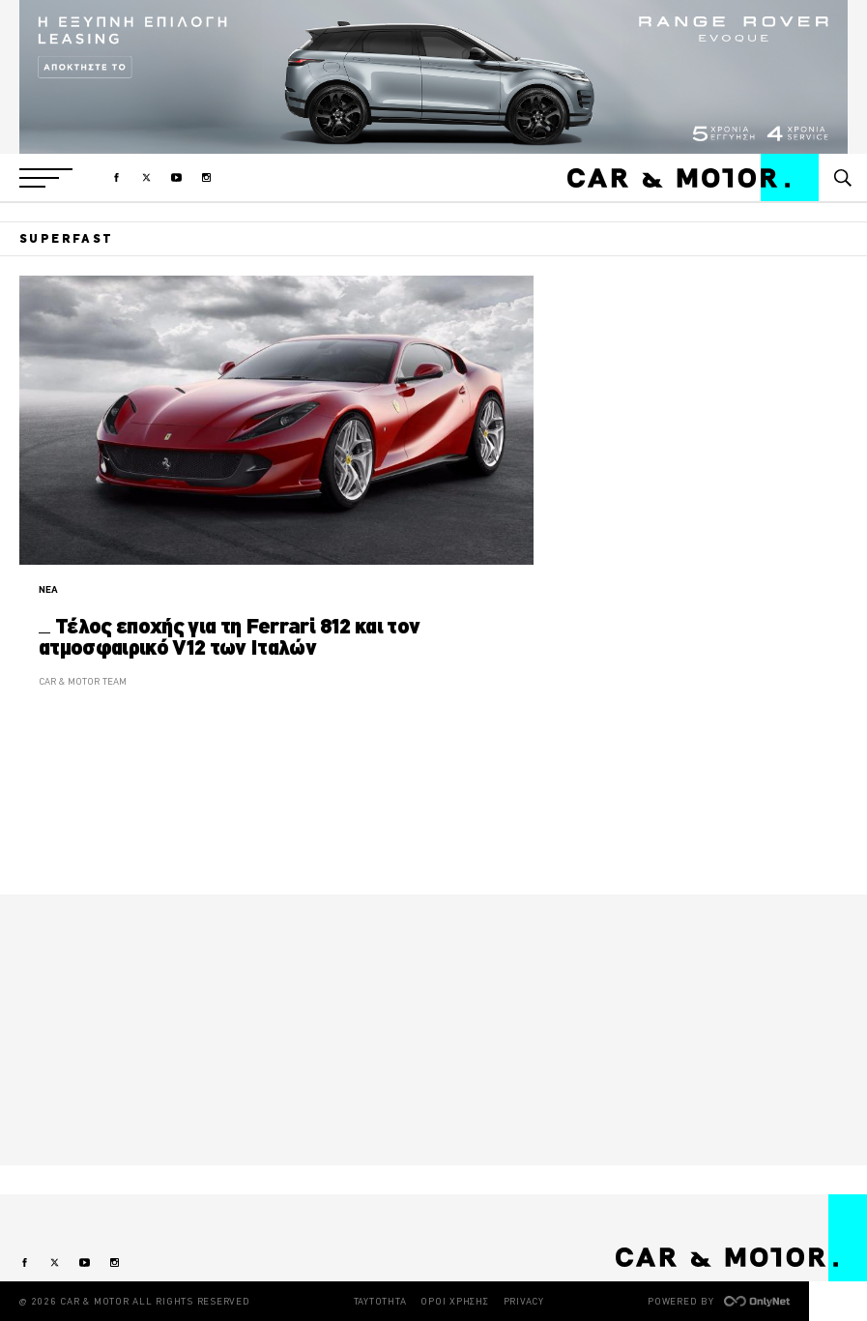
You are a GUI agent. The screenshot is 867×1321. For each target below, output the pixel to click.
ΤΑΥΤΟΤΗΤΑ (380, 1301)
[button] (45, 178)
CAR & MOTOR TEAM (83, 681)
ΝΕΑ (48, 589)
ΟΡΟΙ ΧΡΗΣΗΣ (454, 1301)
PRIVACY (524, 1301)
